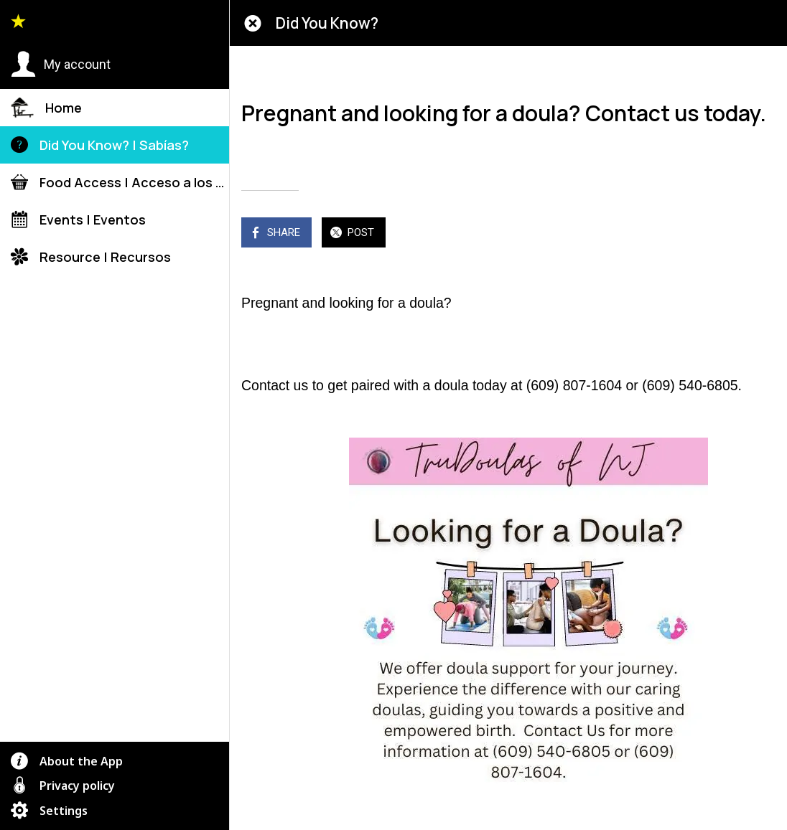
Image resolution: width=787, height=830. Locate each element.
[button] (61, 64)
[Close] (252, 23)
